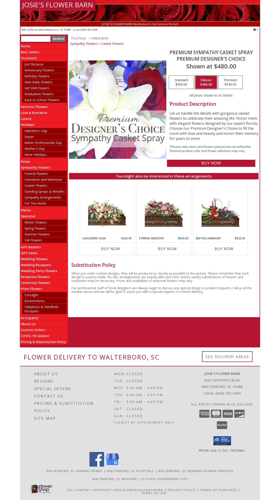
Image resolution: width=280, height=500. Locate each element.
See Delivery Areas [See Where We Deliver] (227, 356)
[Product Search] (36, 39)
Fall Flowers (33, 240)
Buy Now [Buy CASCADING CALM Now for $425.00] (110, 248)
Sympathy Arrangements (42, 197)
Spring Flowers (35, 228)
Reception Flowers (35, 277)
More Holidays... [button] (36, 154)
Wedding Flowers (34, 259)
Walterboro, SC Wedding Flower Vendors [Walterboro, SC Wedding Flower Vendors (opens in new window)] (196, 471)
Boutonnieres (34, 301)
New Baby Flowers (38, 82)
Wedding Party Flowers (39, 271)
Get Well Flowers (36, 88)
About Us (28, 324)
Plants (26, 210)
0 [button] (255, 29)
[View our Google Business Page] (112, 465)
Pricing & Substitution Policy (43, 342)
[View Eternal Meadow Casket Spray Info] (164, 212)
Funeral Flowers (36, 173)
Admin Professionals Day (43, 143)
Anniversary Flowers (39, 70)
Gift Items (29, 253)
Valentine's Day (35, 131)
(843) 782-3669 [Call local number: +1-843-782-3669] (89, 29)
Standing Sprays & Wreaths (44, 191)
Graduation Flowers (39, 94)
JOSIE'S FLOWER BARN (57, 5)
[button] (222, 440)
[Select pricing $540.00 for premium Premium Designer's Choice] (230, 82)
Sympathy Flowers (35, 167)
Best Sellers (30, 52)
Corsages (31, 295)
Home (25, 46)
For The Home (35, 203)
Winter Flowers (35, 222)
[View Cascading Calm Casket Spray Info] (107, 212)
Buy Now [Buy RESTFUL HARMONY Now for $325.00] (224, 248)
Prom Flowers (31, 288)
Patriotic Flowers (34, 107)
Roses (25, 161)
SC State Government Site (164, 479)
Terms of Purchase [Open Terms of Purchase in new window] (218, 490)
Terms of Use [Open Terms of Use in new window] (154, 493)
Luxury (26, 118)
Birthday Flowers (36, 76)
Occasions (29, 58)
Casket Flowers (35, 185)
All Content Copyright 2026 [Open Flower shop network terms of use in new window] (94, 490)
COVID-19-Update (35, 336)
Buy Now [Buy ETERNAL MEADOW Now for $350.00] (167, 248)
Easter (29, 137)
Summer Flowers (37, 234)
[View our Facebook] (96, 465)
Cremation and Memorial (43, 179)
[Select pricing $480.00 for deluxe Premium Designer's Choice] (206, 82)
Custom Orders (33, 330)
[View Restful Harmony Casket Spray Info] (221, 212)
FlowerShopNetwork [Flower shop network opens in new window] (142, 490)
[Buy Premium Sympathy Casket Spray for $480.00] (211, 163)
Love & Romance (34, 113)
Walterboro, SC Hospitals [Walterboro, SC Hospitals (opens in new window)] (130, 471)
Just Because (34, 64)
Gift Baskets (31, 247)
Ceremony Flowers (35, 283)
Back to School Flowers (41, 100)
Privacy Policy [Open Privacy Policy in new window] (182, 490)
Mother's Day (34, 148)
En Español (29, 318)
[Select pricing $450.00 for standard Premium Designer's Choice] (181, 82)
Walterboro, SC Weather (114, 479)
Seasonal (28, 216)
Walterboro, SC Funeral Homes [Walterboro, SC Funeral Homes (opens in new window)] (74, 471)
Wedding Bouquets (36, 265)
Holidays (28, 124)
